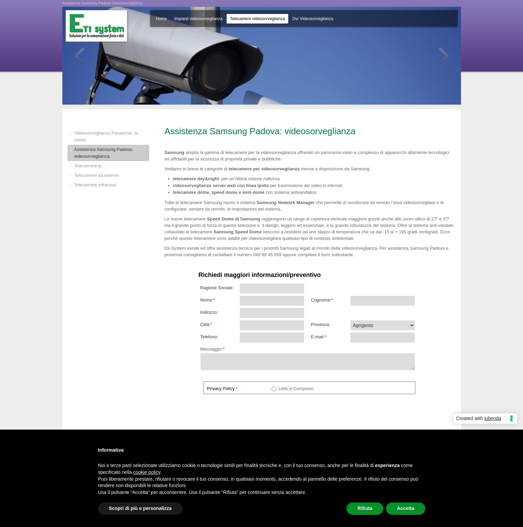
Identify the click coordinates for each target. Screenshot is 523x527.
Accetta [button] (405, 508)
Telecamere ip (88, 165)
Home (161, 18)
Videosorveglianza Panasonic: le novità (106, 136)
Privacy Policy (221, 388)
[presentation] (252, 414)
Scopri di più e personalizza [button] (140, 508)
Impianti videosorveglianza (198, 18)
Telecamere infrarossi (95, 184)
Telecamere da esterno (96, 175)
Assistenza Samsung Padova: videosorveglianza (103, 153)
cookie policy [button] (146, 472)
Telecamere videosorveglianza (257, 18)
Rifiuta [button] (364, 508)
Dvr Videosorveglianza (312, 18)
